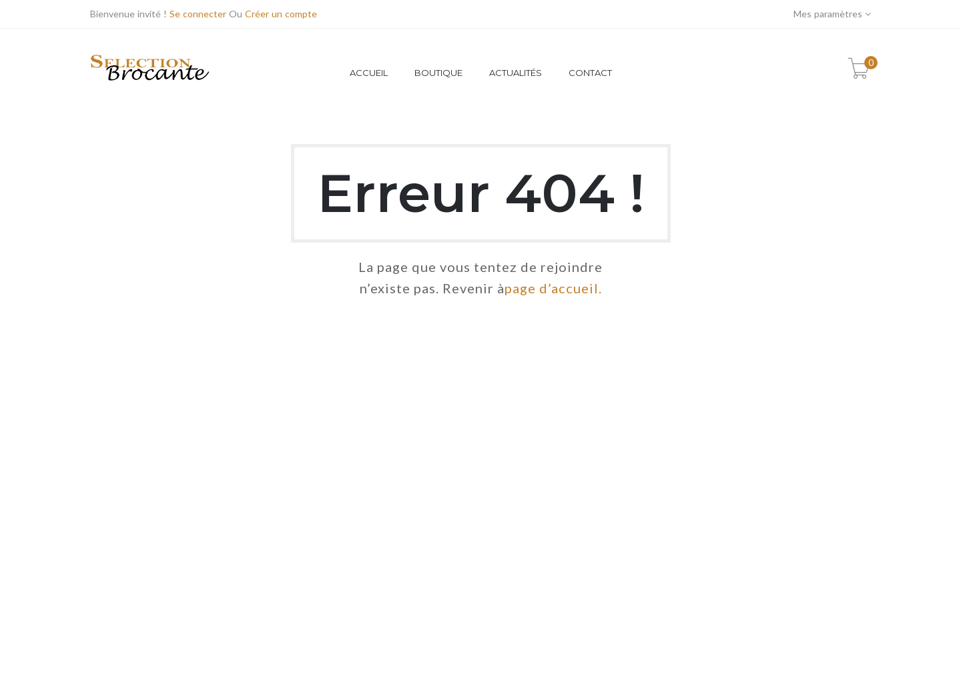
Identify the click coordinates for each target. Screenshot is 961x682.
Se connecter (198, 13)
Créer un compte (281, 13)
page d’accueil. (553, 288)
